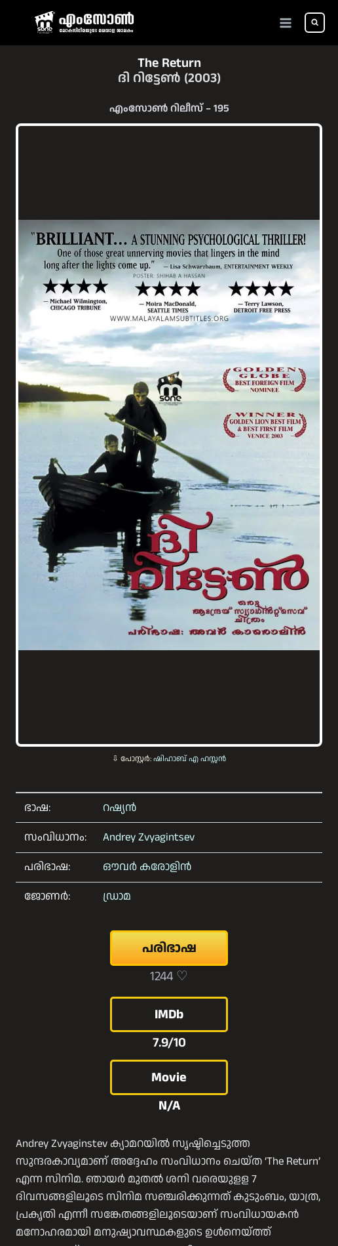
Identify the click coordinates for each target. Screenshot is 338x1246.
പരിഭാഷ (169, 948)
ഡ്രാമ (117, 896)
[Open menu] (286, 22)
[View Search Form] (315, 22)
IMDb (169, 1014)
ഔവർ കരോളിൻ (147, 867)
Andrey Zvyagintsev (149, 837)
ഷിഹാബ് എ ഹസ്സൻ (189, 758)
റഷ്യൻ (119, 808)
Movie (169, 1077)
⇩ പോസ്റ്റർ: (132, 758)
